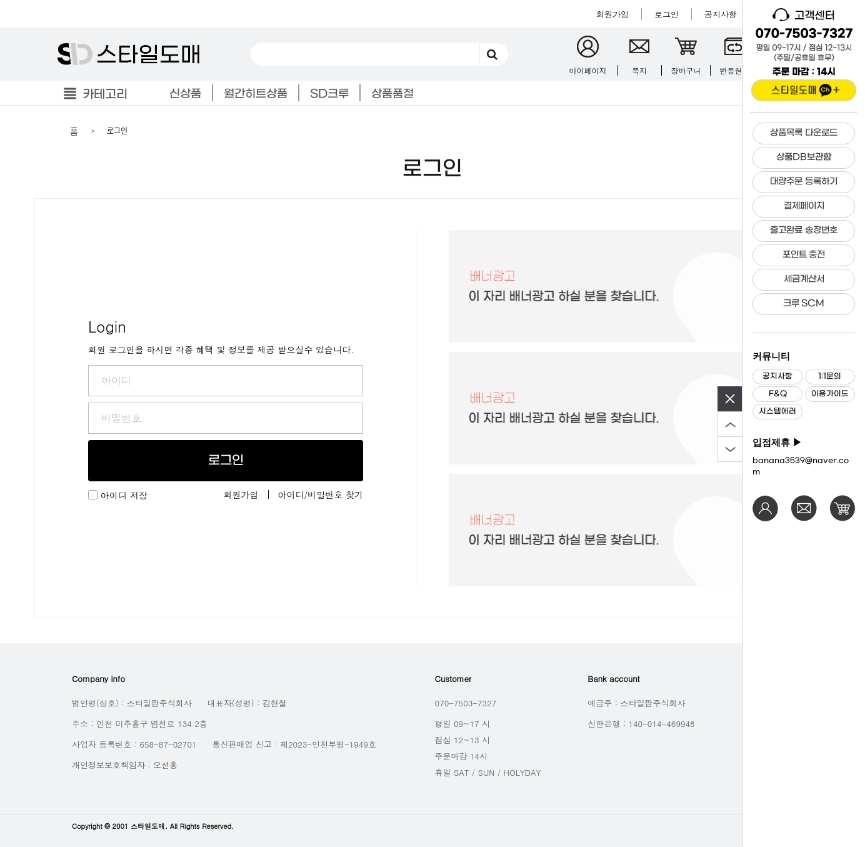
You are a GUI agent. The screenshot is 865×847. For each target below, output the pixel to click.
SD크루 (329, 94)
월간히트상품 (256, 94)
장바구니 (686, 70)
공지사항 (777, 376)
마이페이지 (588, 70)
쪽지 (639, 70)
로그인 (226, 460)
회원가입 (241, 494)
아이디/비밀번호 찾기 (321, 494)
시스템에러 (777, 411)
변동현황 (735, 70)
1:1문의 (829, 376)
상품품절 (392, 94)
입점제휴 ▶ (777, 443)
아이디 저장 (124, 495)
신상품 (185, 94)
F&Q (778, 393)
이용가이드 (830, 393)
